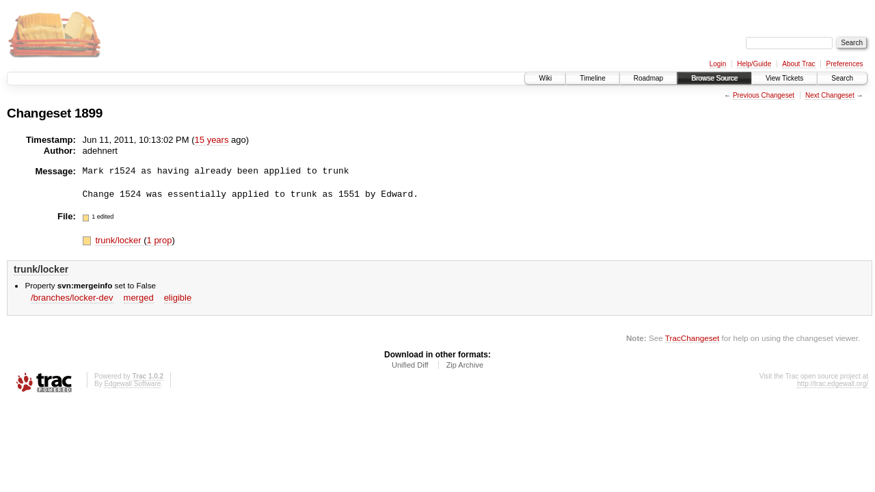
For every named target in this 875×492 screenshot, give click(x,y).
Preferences (844, 64)
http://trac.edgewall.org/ (832, 383)
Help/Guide (754, 64)
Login (718, 64)
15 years (212, 140)
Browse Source (714, 78)
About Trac (798, 64)
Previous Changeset (763, 95)
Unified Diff (410, 365)
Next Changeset (829, 95)
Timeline (592, 78)
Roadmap (648, 78)
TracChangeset (692, 337)
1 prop (159, 240)
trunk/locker (119, 240)
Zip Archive (464, 365)
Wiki (545, 78)
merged (139, 297)
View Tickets (784, 78)
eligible (177, 297)
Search (842, 78)
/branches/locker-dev (72, 297)
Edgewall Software (132, 383)
